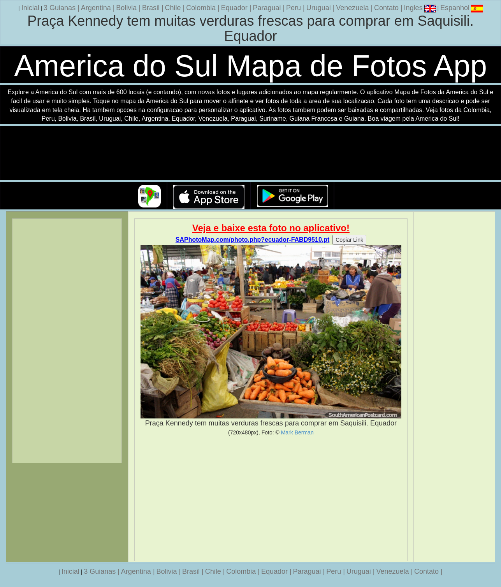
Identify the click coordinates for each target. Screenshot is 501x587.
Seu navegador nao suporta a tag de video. (250, 153)
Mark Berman (297, 432)
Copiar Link (349, 240)
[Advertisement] (271, 498)
